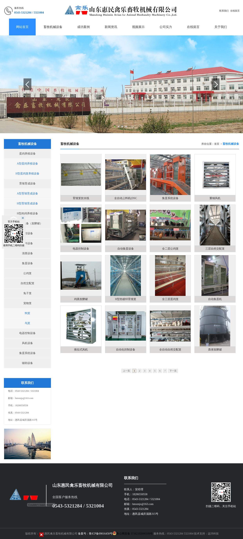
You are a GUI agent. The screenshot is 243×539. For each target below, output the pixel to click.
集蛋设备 (27, 263)
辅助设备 (27, 363)
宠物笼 (27, 303)
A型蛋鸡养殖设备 (27, 163)
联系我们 (224, 10)
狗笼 (27, 313)
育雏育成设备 (27, 183)
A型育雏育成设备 (27, 193)
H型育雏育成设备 (27, 203)
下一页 (173, 370)
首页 (216, 143)
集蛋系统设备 (27, 353)
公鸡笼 (27, 273)
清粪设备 (27, 253)
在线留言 (235, 10)
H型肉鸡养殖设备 (27, 213)
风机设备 (27, 343)
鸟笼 (27, 323)
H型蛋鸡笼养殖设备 (27, 173)
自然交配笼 (27, 283)
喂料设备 (27, 243)
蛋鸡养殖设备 (27, 153)
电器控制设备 (27, 333)
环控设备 (27, 233)
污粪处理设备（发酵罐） (27, 223)
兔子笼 (27, 293)
